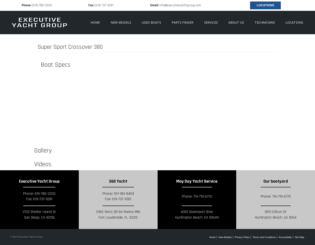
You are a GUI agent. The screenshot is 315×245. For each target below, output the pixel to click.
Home (95, 22)
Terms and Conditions (264, 237)
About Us (236, 22)
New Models (121, 22)
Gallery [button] (43, 150)
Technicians (265, 22)
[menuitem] (182, 22)
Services (211, 22)
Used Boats (151, 22)
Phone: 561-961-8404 (118, 193)
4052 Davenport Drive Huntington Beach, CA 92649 (197, 214)
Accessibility (285, 237)
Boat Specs (55, 65)
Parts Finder (182, 22)
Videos (42, 164)
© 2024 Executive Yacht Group (26, 236)
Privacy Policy (242, 237)
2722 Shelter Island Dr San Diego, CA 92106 (39, 214)
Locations (265, 5)
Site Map (299, 237)
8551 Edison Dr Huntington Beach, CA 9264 (275, 214)
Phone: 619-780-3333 (39, 193)
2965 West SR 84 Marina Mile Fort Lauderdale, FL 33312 (118, 214)
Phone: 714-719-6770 (197, 196)
